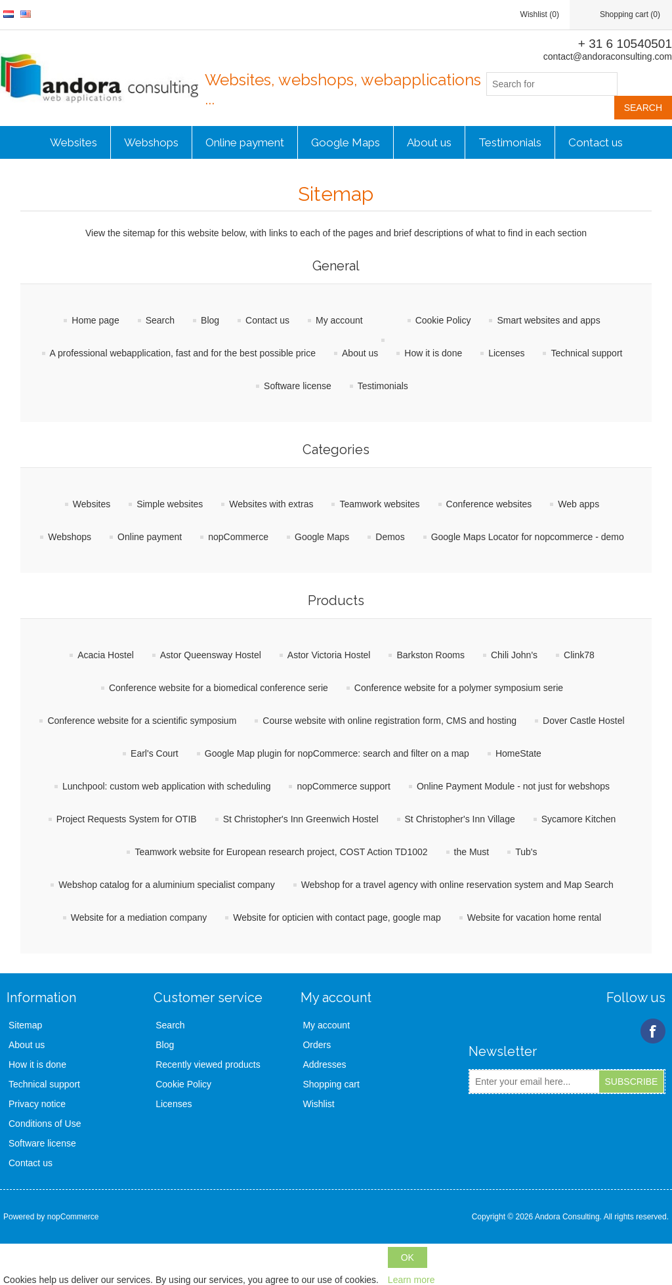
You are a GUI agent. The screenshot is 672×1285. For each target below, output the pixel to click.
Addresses (324, 1064)
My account (339, 320)
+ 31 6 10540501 (625, 44)
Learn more (411, 1279)
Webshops (151, 142)
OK (407, 1257)
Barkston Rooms (430, 655)
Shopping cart (331, 1084)
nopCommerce (238, 537)
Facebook (652, 1031)
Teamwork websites (379, 504)
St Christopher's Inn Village (460, 819)
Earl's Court (154, 753)
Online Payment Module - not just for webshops (513, 786)
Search (160, 320)
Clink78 (579, 655)
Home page (95, 320)
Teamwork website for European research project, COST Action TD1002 (281, 852)
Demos (389, 537)
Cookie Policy (443, 320)
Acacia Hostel (105, 655)
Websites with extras (271, 504)
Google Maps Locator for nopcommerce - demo (527, 537)
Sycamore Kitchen (578, 819)
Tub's (526, 852)
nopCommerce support (343, 786)
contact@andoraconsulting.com (607, 56)
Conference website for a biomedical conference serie (218, 688)
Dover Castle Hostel (584, 720)
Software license (297, 386)
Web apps (578, 504)
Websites (73, 142)
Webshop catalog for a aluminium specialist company (166, 884)
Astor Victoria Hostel (329, 655)
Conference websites (489, 504)
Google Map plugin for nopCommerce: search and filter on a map (337, 753)
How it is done (433, 353)
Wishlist (318, 1104)
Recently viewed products (208, 1064)
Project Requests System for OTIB (126, 819)
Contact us (595, 142)
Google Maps (345, 142)
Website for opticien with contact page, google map (336, 917)
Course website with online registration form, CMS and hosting (389, 720)
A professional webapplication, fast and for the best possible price (183, 353)
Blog (210, 320)
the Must (472, 852)
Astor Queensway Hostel (210, 655)
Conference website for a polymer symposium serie (458, 688)
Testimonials (509, 142)
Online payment (244, 142)
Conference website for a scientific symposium (141, 720)
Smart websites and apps (548, 320)
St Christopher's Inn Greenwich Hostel (301, 819)
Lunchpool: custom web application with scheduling (166, 786)
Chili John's (514, 655)
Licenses (506, 353)
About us (429, 142)
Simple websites (169, 504)
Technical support (586, 353)
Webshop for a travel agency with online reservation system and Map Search (457, 884)
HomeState (518, 753)
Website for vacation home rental (534, 917)
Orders (317, 1045)
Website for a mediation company (139, 917)
